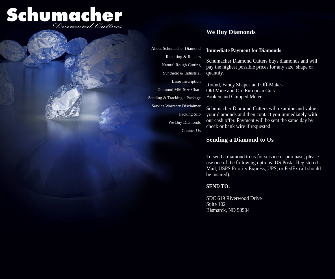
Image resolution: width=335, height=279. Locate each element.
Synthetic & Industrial (182, 73)
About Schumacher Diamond (176, 48)
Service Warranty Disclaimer (176, 106)
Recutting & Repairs (183, 56)
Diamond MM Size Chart (179, 89)
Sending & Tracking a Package (174, 97)
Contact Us (191, 130)
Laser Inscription (186, 81)
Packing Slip (190, 114)
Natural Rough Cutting (181, 65)
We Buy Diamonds (185, 122)
